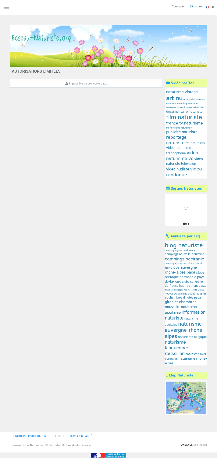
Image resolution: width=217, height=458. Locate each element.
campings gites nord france (180, 250)
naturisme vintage (182, 91)
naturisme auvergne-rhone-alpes (184, 329)
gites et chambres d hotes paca (186, 295)
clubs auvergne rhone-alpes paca (181, 270)
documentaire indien (194, 107)
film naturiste (184, 117)
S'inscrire (196, 6)
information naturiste (185, 315)
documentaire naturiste (184, 111)
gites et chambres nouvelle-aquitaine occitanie (181, 307)
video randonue (184, 171)
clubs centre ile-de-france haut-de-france (184, 284)
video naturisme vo (182, 155)
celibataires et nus (174, 107)
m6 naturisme (173, 127)
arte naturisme (192, 99)
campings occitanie (184, 259)
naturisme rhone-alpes (186, 360)
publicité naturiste (182, 131)
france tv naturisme (184, 123)
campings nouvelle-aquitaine (184, 254)
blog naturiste (184, 245)
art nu (174, 98)
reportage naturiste (176, 139)
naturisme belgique (192, 337)
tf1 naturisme (195, 143)
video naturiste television (184, 161)
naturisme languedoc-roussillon (177, 347)
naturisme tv (186, 127)
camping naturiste (187, 103)
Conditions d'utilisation (28, 436)
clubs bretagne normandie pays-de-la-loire (185, 277)
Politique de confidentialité (72, 436)
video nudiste (177, 169)
